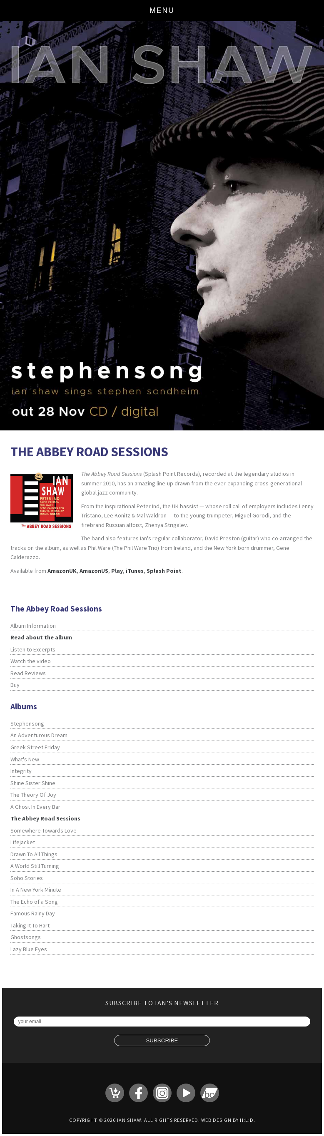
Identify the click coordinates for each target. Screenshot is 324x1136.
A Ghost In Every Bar (35, 806)
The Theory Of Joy (33, 794)
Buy (15, 685)
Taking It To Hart (30, 925)
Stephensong (27, 723)
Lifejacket (22, 842)
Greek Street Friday (35, 747)
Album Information (33, 625)
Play (117, 570)
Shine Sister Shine (32, 783)
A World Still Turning (34, 866)
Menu (162, 10)
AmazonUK (62, 570)
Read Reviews (28, 673)
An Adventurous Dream (38, 735)
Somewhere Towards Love (43, 830)
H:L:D (247, 1120)
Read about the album (41, 637)
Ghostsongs (25, 937)
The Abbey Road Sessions (45, 818)
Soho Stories (26, 878)
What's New (24, 759)
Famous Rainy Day (32, 913)
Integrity (21, 771)
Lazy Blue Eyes (28, 949)
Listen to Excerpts (32, 649)
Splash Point (164, 570)
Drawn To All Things (33, 854)
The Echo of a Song (34, 901)
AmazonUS (94, 570)
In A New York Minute (35, 889)
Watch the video (30, 661)
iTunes (135, 570)
